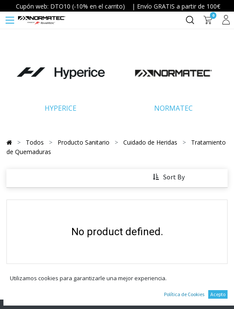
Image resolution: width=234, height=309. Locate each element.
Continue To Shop (117, 278)
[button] (170, 177)
